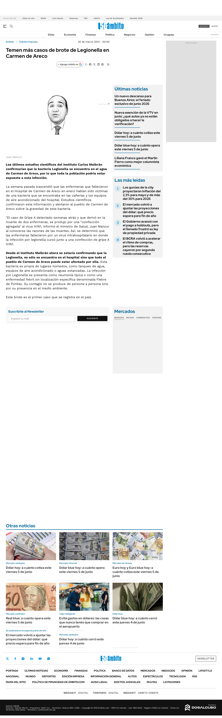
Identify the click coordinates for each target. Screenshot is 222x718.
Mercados (148, 670)
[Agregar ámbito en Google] (69, 64)
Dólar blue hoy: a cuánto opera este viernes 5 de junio (137, 147)
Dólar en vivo (28, 18)
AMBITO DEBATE (140, 692)
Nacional (12, 676)
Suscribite (92, 318)
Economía (70, 34)
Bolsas (130, 318)
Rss (194, 676)
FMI (85, 18)
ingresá (214, 26)
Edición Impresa (73, 676)
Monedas (119, 318)
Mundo (31, 676)
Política (109, 34)
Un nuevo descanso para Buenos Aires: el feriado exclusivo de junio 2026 (133, 100)
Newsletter (215, 34)
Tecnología (177, 676)
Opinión (149, 34)
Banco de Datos (123, 670)
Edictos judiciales (127, 682)
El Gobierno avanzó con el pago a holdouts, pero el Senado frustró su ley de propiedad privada (141, 227)
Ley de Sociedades (115, 18)
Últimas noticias (36, 670)
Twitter (7, 658)
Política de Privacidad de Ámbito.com (58, 682)
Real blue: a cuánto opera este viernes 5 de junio (28, 620)
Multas (152, 682)
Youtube (40, 659)
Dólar (51, 34)
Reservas (73, 18)
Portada (12, 670)
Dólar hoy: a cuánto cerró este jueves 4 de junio (81, 641)
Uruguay (169, 34)
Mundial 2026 (136, 18)
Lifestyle (205, 670)
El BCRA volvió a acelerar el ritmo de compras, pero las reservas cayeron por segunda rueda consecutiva (141, 246)
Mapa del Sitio (16, 682)
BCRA (43, 18)
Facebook (15, 658)
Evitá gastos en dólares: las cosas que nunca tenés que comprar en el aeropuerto (84, 622)
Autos (132, 676)
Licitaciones (171, 682)
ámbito (10, 42)
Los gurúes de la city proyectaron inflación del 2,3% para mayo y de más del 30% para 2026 (142, 193)
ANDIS (97, 18)
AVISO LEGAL (99, 682)
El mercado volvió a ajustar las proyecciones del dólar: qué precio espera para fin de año (141, 210)
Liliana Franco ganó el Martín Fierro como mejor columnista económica (137, 162)
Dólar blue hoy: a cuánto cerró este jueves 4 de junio (135, 620)
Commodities (143, 318)
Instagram (23, 658)
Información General (106, 676)
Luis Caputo (57, 18)
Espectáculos (153, 676)
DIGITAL (76, 692)
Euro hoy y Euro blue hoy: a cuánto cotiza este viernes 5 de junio (136, 572)
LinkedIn (31, 658)
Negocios (129, 34)
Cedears (156, 318)
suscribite (204, 26)
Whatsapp (48, 658)
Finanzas (90, 34)
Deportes (49, 676)
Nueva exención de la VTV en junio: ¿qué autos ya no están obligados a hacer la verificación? (136, 118)
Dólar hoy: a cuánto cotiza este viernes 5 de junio (137, 135)
